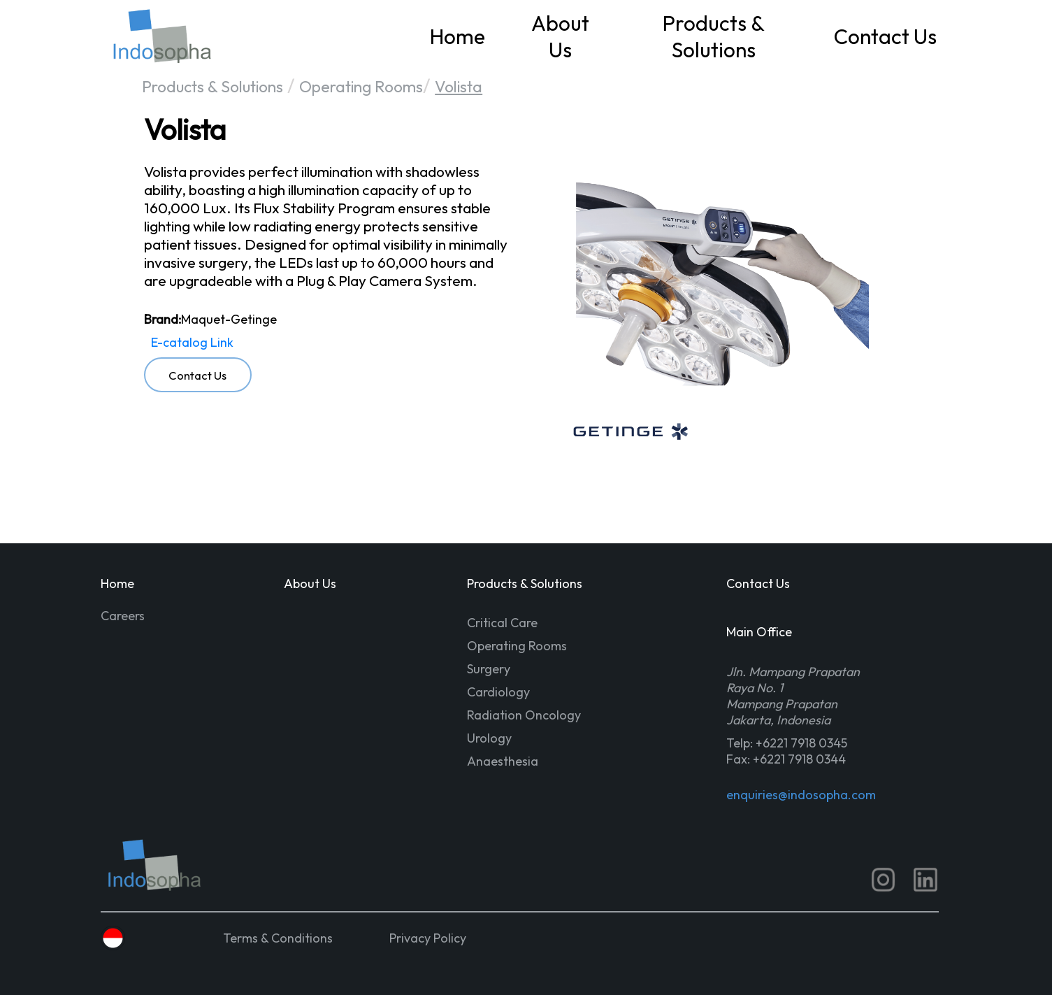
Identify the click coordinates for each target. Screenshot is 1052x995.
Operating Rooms (361, 86)
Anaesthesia (502, 761)
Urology (489, 738)
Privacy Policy (427, 938)
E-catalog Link (192, 342)
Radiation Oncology (524, 715)
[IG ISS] (883, 879)
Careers (123, 616)
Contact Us (885, 36)
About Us (560, 36)
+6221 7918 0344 (799, 759)
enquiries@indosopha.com (800, 795)
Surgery (488, 669)
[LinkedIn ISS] (925, 879)
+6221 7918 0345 (801, 743)
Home (457, 36)
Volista (458, 86)
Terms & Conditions (278, 938)
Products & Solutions (714, 36)
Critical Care (502, 623)
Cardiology (498, 692)
